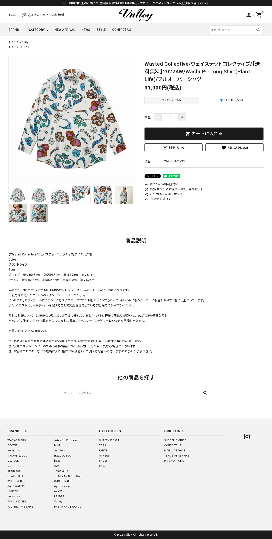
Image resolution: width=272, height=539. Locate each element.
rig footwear (62, 486)
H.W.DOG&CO (62, 455)
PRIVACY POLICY (175, 460)
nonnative (13, 450)
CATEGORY (37, 29)
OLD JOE (13, 460)
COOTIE (12, 445)
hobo (57, 460)
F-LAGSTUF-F (15, 476)
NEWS (85, 29)
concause (14, 496)
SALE (102, 465)
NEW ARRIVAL (65, 29)
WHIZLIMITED (16, 481)
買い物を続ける (157, 199)
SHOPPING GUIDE (175, 440)
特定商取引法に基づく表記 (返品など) (173, 189)
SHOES (103, 460)
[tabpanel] (72, 119)
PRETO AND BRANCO (67, 506)
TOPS (24, 47)
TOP (11, 42)
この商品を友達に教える (163, 194)
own (57, 465)
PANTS (103, 450)
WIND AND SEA (17, 501)
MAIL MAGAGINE (174, 450)
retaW (58, 491)
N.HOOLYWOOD (17, 455)
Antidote (59, 450)
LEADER (59, 496)
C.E (9, 465)
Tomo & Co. (61, 470)
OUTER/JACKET (109, 440)
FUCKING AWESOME (20, 506)
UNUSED (12, 491)
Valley (24, 42)
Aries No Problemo (66, 440)
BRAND (13, 29)
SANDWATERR (16, 486)
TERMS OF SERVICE (177, 455)
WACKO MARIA (17, 440)
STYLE (101, 29)
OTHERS (104, 455)
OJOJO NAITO (63, 481)
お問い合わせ (173, 147)
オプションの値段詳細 (161, 184)
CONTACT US (121, 29)
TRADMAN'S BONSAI (67, 476)
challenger (14, 470)
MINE (57, 445)
